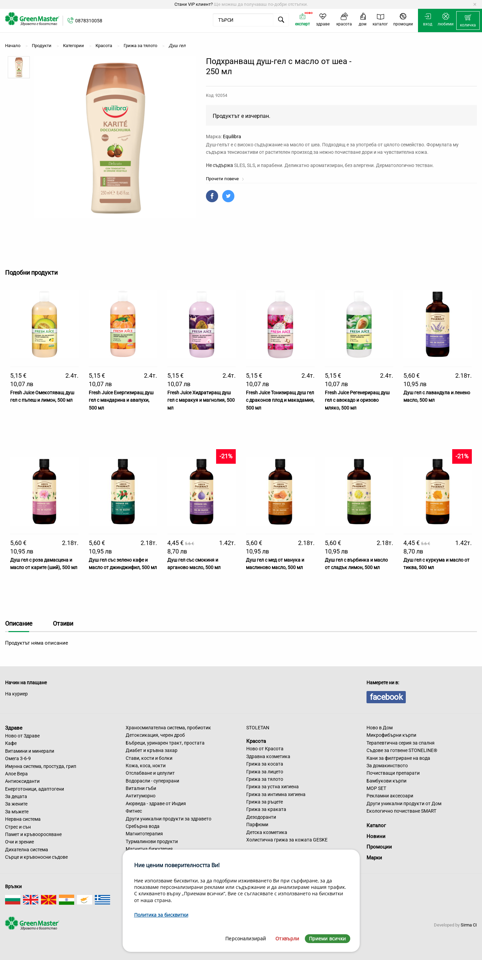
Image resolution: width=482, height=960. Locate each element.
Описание (19, 623)
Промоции (379, 847)
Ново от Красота (265, 748)
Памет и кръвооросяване (33, 834)
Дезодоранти (261, 817)
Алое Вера (16, 773)
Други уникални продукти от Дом (403, 803)
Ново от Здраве (22, 735)
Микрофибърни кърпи (391, 735)
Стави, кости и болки (149, 758)
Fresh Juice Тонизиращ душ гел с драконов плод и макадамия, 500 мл (280, 400)
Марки (374, 858)
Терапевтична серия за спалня (400, 743)
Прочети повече (225, 178)
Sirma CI (469, 924)
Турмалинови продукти (152, 841)
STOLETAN (257, 727)
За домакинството (387, 765)
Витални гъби (141, 788)
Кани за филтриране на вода (398, 758)
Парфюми (257, 824)
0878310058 (88, 20)
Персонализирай (245, 938)
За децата (16, 796)
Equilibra (232, 136)
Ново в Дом (379, 727)
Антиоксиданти (22, 781)
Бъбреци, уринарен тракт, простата (165, 743)
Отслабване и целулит (150, 773)
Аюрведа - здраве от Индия (156, 803)
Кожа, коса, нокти (146, 765)
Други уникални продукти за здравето (168, 818)
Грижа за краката (266, 809)
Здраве (13, 728)
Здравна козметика (268, 756)
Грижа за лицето (264, 771)
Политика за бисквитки (161, 915)
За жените (16, 804)
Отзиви (63, 623)
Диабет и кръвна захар (151, 750)
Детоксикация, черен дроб (155, 735)
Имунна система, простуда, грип (40, 766)
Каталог (376, 825)
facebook (386, 697)
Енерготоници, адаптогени (34, 789)
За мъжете (16, 811)
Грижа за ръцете (264, 802)
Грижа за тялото (264, 779)
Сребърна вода (143, 826)
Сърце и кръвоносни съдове (36, 857)
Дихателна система (26, 849)
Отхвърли (287, 938)
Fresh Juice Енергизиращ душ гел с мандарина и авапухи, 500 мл (121, 400)
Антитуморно (140, 795)
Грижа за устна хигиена (272, 786)
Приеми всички (327, 938)
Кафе (11, 743)
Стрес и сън (18, 827)
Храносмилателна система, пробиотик (168, 727)
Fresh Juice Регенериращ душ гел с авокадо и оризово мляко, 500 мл (357, 400)
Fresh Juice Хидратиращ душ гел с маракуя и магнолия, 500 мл (201, 400)
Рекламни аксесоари (389, 795)
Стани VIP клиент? (193, 4)
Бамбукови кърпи (386, 781)
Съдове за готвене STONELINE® (401, 750)
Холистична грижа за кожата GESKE (287, 839)
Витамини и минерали (29, 751)
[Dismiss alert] (475, 4)
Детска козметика (266, 832)
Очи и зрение (19, 841)
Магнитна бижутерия (149, 849)
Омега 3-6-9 (18, 758)
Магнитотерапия (144, 833)
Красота (256, 741)
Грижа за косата (264, 764)
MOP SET (376, 788)
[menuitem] (468, 21)
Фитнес (134, 811)
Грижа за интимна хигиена (276, 794)
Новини (375, 836)
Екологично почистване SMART (401, 811)
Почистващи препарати (393, 773)
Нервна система (23, 819)
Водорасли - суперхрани (152, 781)
